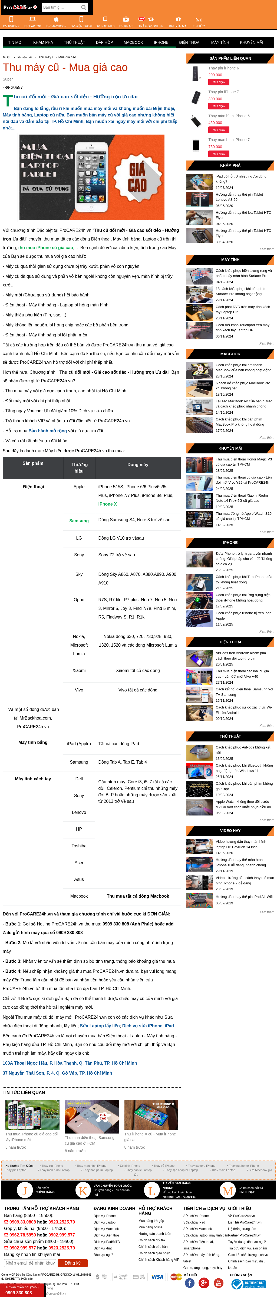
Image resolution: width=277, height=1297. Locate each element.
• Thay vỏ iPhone (163, 1165)
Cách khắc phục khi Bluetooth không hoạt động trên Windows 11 (244, 768)
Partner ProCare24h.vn (244, 1235)
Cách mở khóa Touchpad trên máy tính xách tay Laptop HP (243, 327)
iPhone (161, 42)
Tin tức (7, 57)
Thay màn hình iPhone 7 (229, 140)
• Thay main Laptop (222, 1170)
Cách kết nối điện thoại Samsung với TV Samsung (244, 692)
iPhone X (107, 504)
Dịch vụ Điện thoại (107, 1235)
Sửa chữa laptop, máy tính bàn (205, 1235)
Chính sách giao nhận (154, 1253)
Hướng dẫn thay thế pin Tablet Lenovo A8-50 (239, 197)
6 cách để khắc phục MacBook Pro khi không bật (243, 385)
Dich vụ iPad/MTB (107, 1242)
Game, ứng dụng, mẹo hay (202, 1268)
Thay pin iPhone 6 (223, 68)
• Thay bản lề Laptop (138, 1170)
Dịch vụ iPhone (105, 1216)
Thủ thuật (74, 42)
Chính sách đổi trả (151, 1240)
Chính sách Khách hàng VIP (158, 1260)
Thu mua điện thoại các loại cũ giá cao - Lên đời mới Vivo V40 (242, 673)
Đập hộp (104, 42)
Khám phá (43, 42)
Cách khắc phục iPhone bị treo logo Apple (244, 615)
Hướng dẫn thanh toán (154, 1234)
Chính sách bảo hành (153, 1247)
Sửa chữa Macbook (197, 1229)
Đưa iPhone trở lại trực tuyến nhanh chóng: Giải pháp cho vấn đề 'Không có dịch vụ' (244, 558)
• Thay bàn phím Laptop (97, 1170)
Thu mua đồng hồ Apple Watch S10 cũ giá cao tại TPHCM (244, 516)
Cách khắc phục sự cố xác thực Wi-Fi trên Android (244, 710)
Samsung (79, 521)
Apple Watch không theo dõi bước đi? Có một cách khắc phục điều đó (243, 804)
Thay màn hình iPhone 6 (229, 116)
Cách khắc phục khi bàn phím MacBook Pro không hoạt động (240, 422)
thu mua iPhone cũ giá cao (45, 247)
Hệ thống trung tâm (242, 1229)
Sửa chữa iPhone (196, 1216)
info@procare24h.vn (54, 1293)
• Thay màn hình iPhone (90, 1165)
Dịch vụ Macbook (106, 1229)
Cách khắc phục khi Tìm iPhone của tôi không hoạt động (244, 579)
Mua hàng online (150, 1227)
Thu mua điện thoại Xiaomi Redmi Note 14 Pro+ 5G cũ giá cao (242, 498)
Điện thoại (189, 42)
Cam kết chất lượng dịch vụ (248, 1255)
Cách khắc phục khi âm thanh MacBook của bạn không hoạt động (244, 367)
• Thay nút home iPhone (243, 1165)
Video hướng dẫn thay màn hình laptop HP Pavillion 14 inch (241, 844)
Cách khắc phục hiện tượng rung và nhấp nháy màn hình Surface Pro (244, 273)
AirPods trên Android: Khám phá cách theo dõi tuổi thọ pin (241, 655)
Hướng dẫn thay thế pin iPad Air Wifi (244, 897)
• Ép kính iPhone (129, 1165)
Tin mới (15, 42)
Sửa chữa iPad (194, 1222)
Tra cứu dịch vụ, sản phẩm (247, 1248)
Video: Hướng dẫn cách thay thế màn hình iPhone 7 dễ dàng (245, 880)
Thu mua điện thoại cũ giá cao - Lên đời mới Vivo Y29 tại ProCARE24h (244, 480)
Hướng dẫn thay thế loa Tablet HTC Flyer (243, 215)
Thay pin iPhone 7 (223, 92)
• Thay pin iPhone (51, 1165)
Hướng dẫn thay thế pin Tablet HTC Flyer (243, 233)
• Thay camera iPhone (200, 1165)
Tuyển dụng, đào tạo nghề (247, 1242)
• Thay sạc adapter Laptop (180, 1170)
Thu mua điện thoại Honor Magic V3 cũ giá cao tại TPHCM (244, 462)
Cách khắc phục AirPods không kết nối (243, 750)
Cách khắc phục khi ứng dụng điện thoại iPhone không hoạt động (243, 597)
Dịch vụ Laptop (105, 1222)
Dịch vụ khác (103, 1248)
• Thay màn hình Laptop (54, 1170)
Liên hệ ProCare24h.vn (245, 1222)
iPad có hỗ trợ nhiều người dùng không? (241, 179)
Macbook (133, 42)
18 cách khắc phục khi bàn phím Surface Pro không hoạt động (241, 291)
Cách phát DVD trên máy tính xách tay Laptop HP (243, 309)
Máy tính (220, 42)
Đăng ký (73, 1263)
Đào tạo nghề (103, 1255)
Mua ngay (219, 82)
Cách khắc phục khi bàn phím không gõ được (244, 786)
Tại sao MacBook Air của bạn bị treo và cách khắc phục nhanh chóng (244, 404)
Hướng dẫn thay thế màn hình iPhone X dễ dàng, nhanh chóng (241, 862)
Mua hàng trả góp (151, 1221)
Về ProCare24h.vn (241, 1216)
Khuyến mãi (251, 42)
